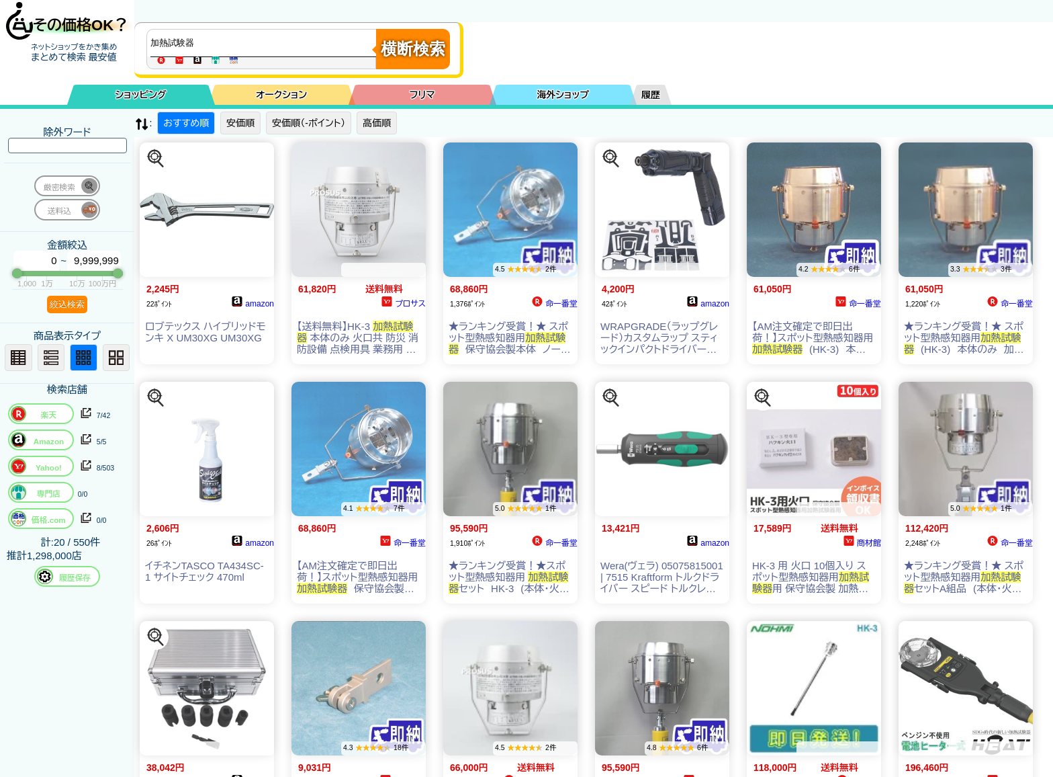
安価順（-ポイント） (308, 123)
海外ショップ (563, 94)
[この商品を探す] (156, 158)
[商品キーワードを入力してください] (264, 43)
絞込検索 (67, 304)
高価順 (377, 123)
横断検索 (413, 49)
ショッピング (141, 94)
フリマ (422, 94)
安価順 (240, 123)
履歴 (650, 94)
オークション (281, 94)
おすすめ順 (186, 123)
